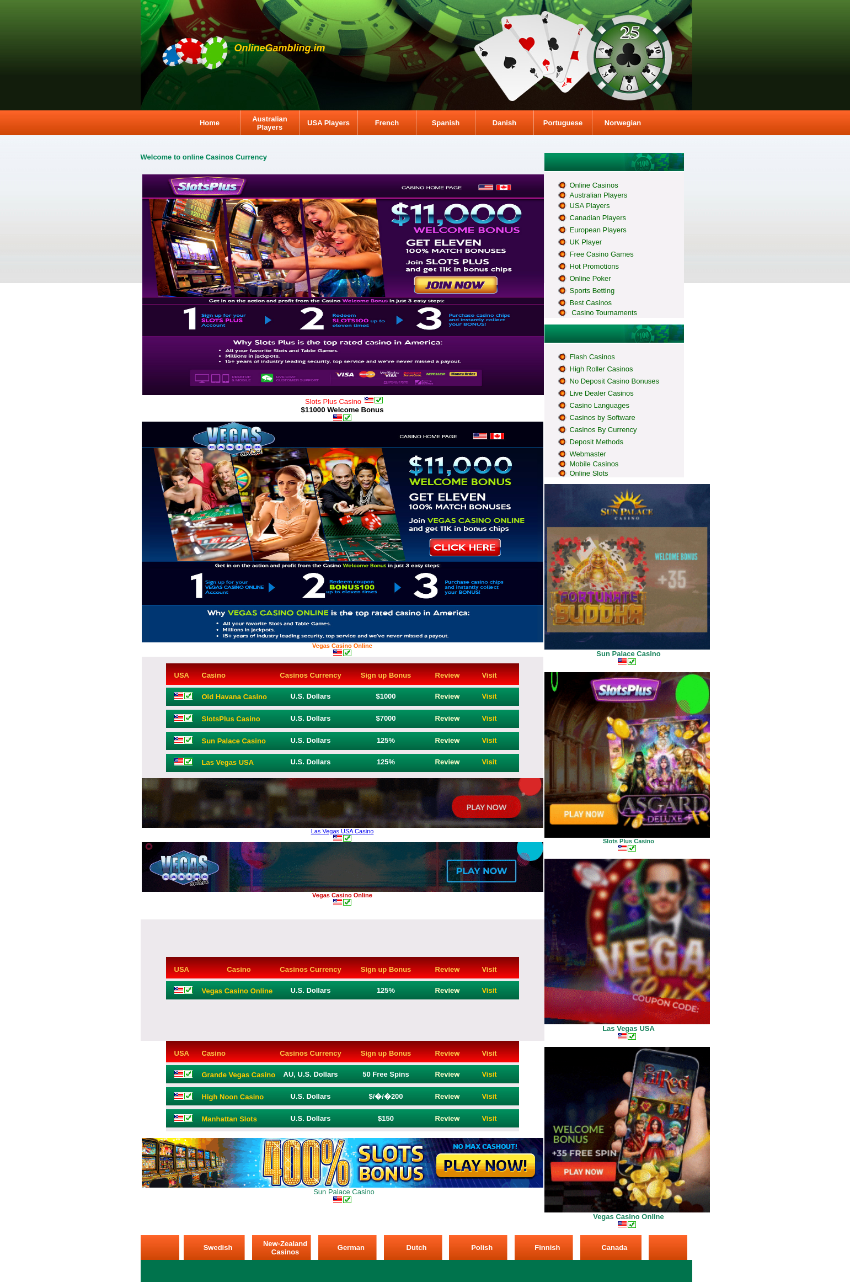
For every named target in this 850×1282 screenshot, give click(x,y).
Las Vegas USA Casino (342, 831)
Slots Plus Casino (628, 841)
